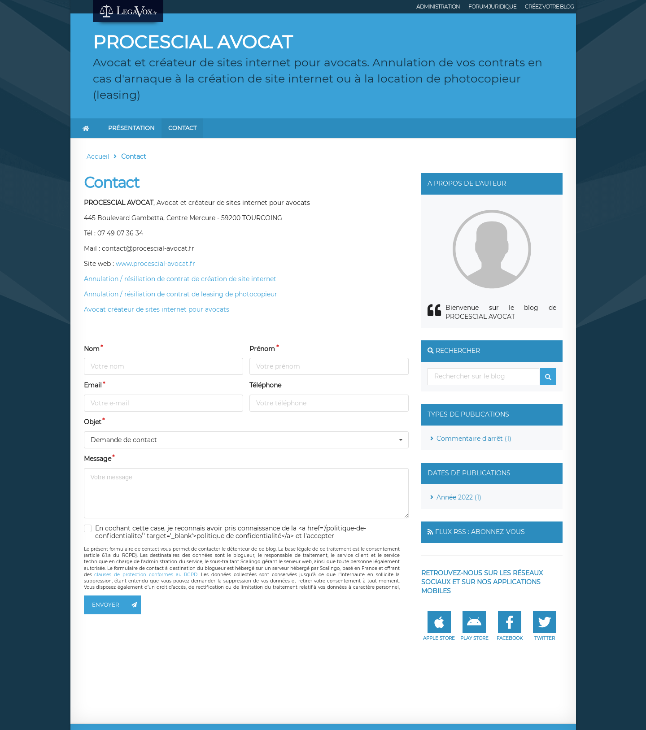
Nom (92, 349)
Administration (438, 6)
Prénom (262, 349)
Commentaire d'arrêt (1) (473, 439)
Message (97, 459)
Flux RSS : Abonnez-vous (480, 532)
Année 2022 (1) (458, 497)
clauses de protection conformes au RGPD (145, 575)
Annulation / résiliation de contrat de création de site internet (180, 279)
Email (93, 385)
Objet (92, 422)
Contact (182, 127)
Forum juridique (492, 6)
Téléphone (265, 385)
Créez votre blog (549, 6)
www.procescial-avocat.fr (155, 264)
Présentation (131, 127)
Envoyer (116, 604)
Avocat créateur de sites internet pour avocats (156, 309)
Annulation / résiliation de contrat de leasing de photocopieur (180, 294)
